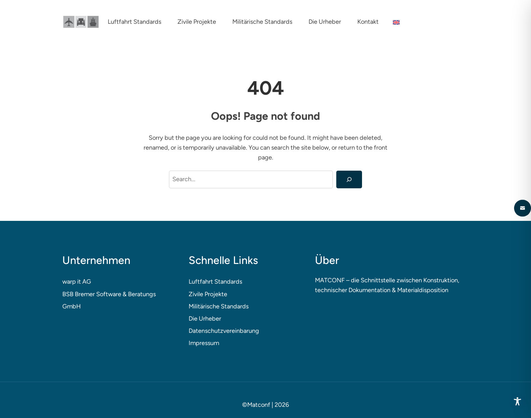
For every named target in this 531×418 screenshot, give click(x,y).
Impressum (204, 343)
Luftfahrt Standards (215, 281)
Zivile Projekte (208, 294)
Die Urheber (205, 318)
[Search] (349, 179)
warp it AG (76, 281)
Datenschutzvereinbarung (224, 331)
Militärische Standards (219, 306)
